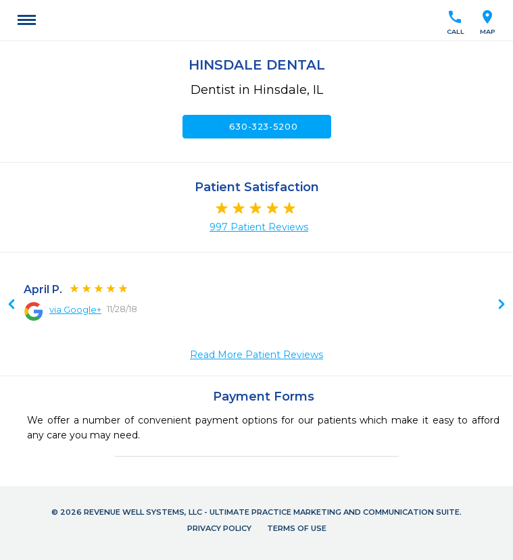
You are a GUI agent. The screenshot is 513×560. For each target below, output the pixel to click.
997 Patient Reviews (259, 227)
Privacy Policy (219, 528)
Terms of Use (296, 528)
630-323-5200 (257, 126)
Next (11, 305)
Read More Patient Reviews (256, 355)
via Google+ (75, 309)
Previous (501, 305)
